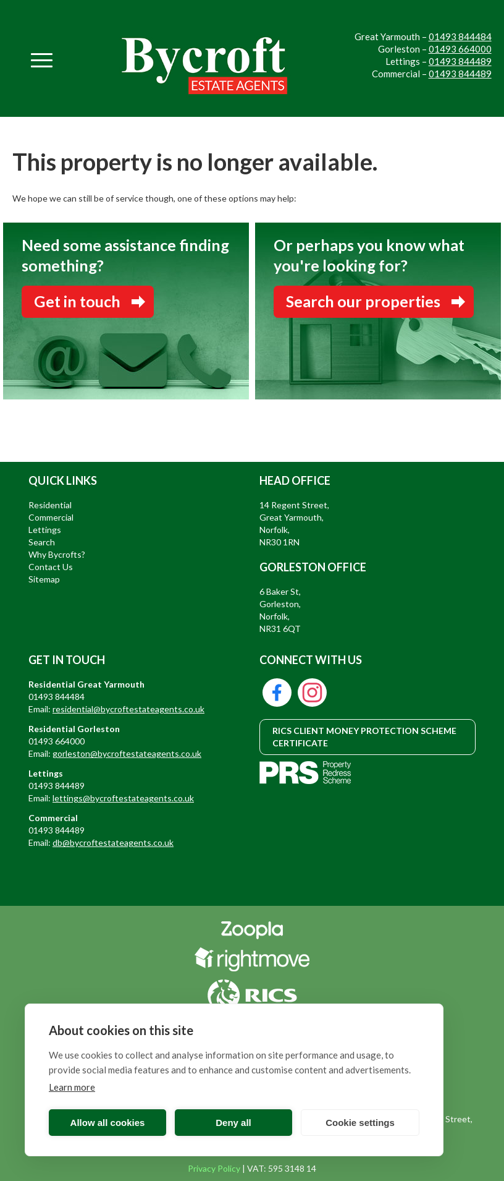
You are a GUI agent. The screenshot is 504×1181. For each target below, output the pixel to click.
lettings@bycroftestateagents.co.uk (123, 798)
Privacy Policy (214, 1168)
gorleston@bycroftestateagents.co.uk (126, 753)
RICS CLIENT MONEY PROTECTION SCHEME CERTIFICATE (364, 736)
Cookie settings (360, 1122)
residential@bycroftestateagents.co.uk (128, 709)
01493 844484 (460, 36)
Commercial (51, 517)
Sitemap (44, 579)
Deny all (233, 1122)
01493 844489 (460, 61)
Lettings (44, 529)
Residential (50, 505)
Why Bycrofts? (56, 554)
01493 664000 (460, 48)
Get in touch (77, 301)
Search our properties (363, 301)
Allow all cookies (107, 1122)
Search (41, 542)
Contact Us (50, 566)
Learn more (72, 1087)
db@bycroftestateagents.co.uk (113, 842)
